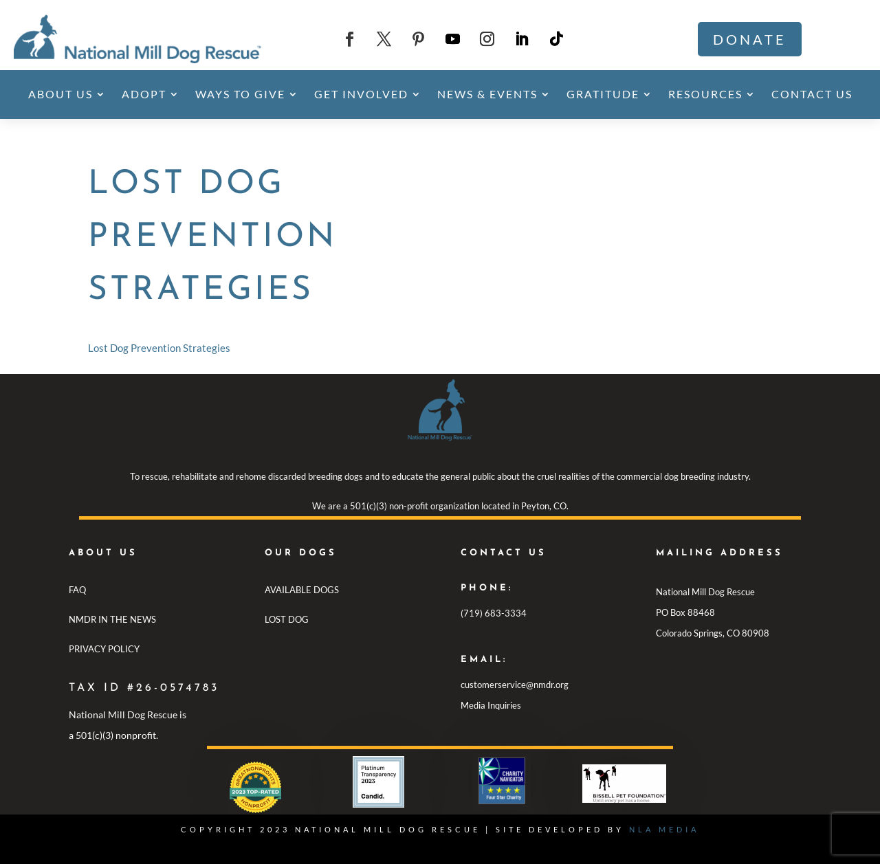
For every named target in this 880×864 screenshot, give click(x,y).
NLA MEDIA (664, 829)
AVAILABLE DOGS (302, 589)
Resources (705, 93)
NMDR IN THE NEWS (112, 619)
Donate (749, 39)
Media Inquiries (491, 705)
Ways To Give (240, 93)
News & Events (487, 93)
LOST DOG (287, 619)
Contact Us (811, 93)
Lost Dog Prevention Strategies (159, 348)
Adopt (144, 93)
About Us (60, 93)
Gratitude (602, 93)
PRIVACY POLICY (104, 648)
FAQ (77, 589)
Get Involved (361, 93)
